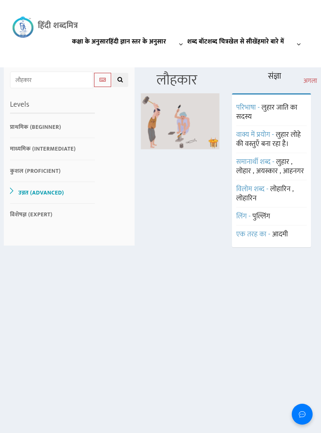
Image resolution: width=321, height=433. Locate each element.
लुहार (283, 162)
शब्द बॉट (197, 41)
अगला (310, 81)
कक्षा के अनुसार (90, 41)
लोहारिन (281, 189)
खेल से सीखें (243, 41)
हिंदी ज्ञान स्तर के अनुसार (148, 43)
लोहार (244, 171)
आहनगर (293, 171)
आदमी (280, 234)
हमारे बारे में (281, 43)
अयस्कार (268, 171)
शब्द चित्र (217, 41)
